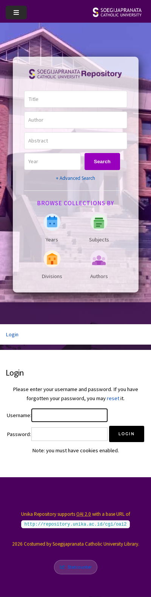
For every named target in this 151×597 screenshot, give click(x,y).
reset (113, 398)
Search (102, 161)
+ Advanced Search (75, 178)
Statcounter (79, 567)
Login (12, 334)
